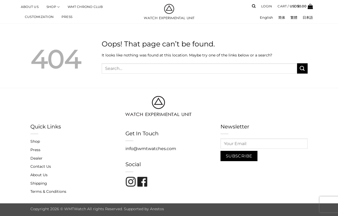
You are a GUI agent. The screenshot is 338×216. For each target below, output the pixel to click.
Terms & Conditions (48, 191)
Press (67, 17)
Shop (53, 6)
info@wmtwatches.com (150, 148)
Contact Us (40, 166)
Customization (39, 17)
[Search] (254, 6)
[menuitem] (266, 17)
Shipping (38, 183)
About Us (30, 7)
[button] (266, 6)
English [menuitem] (266, 17)
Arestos (157, 209)
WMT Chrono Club (85, 7)
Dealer (36, 158)
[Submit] (302, 68)
